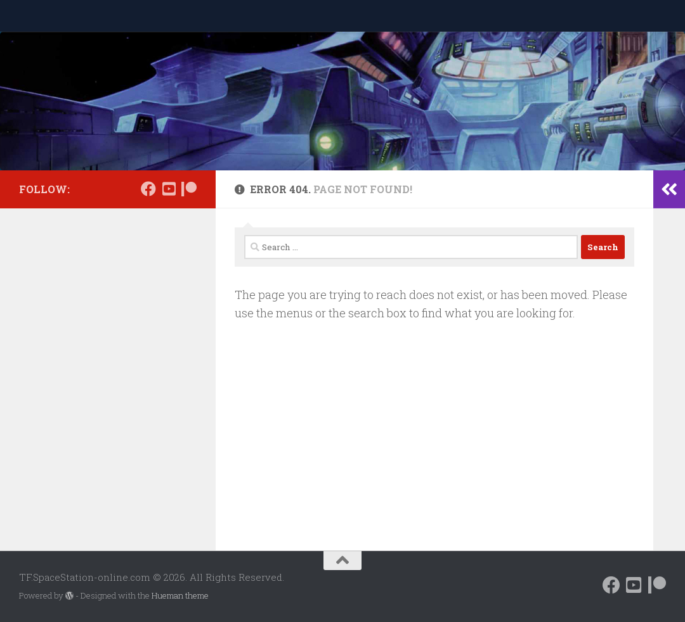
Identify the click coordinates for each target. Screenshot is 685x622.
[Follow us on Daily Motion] (168, 188)
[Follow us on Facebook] (148, 188)
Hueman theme (180, 595)
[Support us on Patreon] (189, 188)
